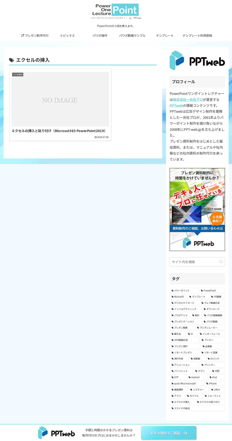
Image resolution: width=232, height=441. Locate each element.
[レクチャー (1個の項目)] (199, 389)
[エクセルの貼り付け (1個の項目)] (210, 402)
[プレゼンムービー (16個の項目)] (210, 327)
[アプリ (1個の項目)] (177, 396)
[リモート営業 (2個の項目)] (212, 352)
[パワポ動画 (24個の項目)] (213, 321)
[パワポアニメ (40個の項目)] (180, 315)
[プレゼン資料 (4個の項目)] (185, 346)
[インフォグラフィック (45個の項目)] (185, 309)
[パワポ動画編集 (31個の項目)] (213, 315)
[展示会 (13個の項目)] (178, 334)
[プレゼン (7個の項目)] (212, 340)
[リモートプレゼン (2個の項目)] (184, 352)
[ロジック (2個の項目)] (215, 358)
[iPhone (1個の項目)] (215, 383)
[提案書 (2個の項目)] (197, 358)
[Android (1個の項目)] (197, 377)
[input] (197, 261)
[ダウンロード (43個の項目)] (213, 309)
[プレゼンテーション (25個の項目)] (185, 321)
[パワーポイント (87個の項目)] (184, 290)
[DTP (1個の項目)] (178, 377)
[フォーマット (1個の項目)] (214, 396)
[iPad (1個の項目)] (216, 377)
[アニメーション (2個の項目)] (184, 365)
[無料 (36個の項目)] (196, 315)
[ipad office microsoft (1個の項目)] (187, 383)
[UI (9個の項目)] (191, 334)
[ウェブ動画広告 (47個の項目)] (212, 303)
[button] (221, 262)
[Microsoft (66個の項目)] (178, 296)
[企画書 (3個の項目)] (213, 346)
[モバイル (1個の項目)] (193, 396)
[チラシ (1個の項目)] (202, 371)
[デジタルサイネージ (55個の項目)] (184, 303)
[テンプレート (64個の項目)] (198, 296)
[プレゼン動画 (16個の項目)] (182, 327)
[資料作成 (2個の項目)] (179, 358)
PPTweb (176, 105)
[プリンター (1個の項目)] (212, 365)
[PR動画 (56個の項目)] (217, 296)
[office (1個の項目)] (217, 389)
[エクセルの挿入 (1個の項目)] (182, 402)
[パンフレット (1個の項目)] (181, 371)
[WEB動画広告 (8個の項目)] (184, 340)
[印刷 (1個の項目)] (218, 371)
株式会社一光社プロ (188, 99)
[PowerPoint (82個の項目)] (212, 290)
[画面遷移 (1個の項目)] (179, 389)
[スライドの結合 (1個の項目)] (197, 408)
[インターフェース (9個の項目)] (211, 334)
